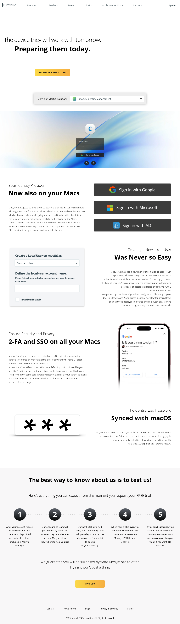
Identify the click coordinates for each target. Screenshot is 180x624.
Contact (50, 608)
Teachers (53, 5)
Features (33, 5)
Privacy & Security (109, 608)
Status (130, 608)
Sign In (172, 5)
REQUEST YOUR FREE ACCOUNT (52, 72)
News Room (70, 608)
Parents (71, 5)
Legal (87, 608)
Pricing (89, 5)
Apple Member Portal (112, 5)
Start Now (90, 584)
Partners (137, 5)
